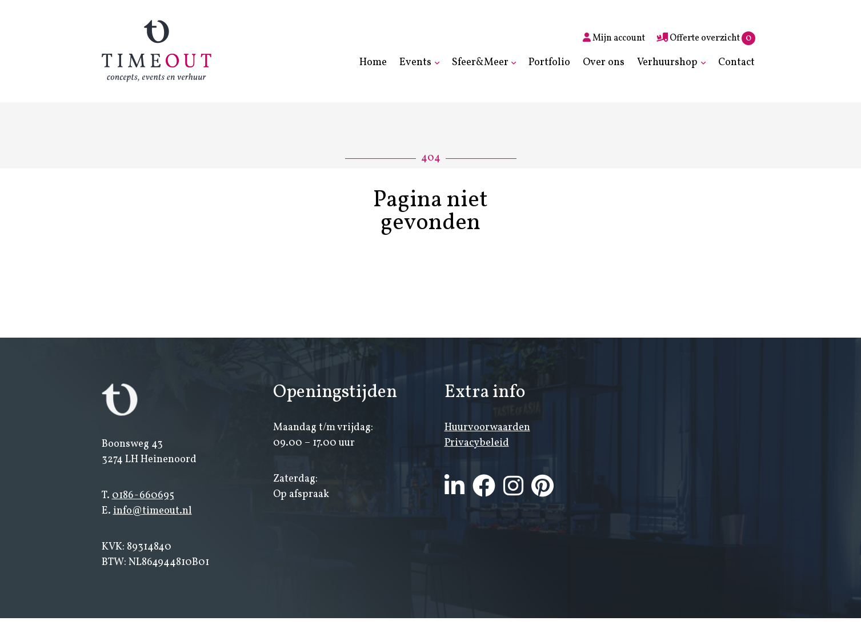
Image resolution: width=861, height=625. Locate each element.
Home (373, 62)
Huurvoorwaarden (487, 427)
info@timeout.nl (152, 511)
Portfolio (549, 62)
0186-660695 (143, 495)
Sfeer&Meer (480, 62)
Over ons (603, 62)
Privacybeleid (476, 443)
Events (415, 62)
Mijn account (614, 38)
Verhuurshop (667, 62)
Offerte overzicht (705, 38)
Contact (736, 62)
